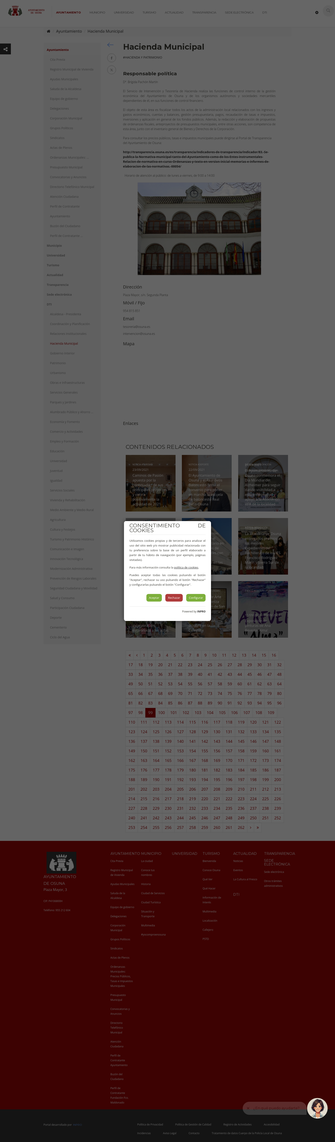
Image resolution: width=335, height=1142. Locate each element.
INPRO (201, 611)
